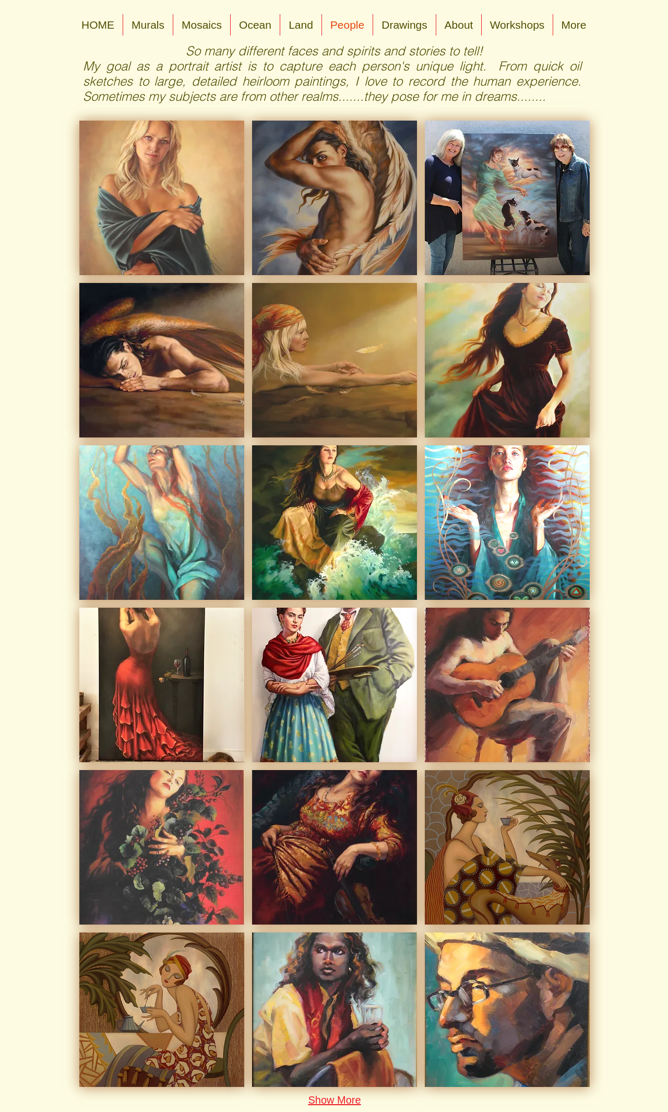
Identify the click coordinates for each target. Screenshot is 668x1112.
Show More (334, 1100)
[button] (161, 198)
